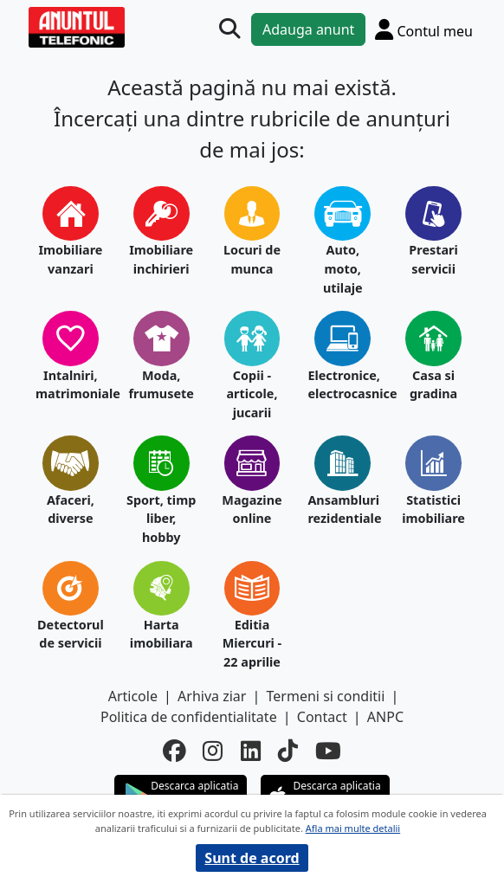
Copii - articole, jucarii (251, 394)
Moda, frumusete (160, 385)
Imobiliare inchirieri (161, 259)
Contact (322, 716)
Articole (133, 696)
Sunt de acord (251, 857)
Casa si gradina (433, 385)
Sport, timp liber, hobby (161, 518)
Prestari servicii (433, 259)
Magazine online (251, 509)
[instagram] (213, 751)
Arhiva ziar (212, 696)
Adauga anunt (308, 29)
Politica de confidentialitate (188, 716)
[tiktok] (288, 751)
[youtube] (328, 751)
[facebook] (174, 751)
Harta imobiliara (161, 634)
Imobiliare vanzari (70, 259)
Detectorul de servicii (70, 634)
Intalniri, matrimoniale (71, 385)
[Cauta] (229, 28)
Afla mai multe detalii (353, 828)
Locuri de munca (252, 259)
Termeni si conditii (326, 696)
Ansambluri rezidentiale (342, 509)
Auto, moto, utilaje (343, 268)
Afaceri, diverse (70, 509)
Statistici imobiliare (433, 509)
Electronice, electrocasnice (342, 385)
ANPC (385, 716)
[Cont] (424, 29)
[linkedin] (251, 751)
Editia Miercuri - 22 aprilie (252, 643)
